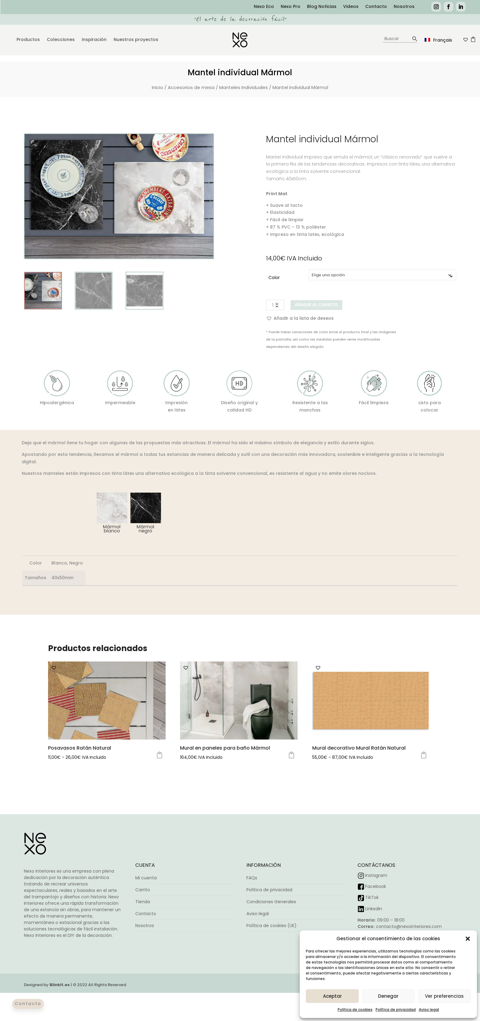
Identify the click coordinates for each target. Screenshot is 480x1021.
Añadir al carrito (316, 305)
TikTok (372, 897)
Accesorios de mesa (191, 87)
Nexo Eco (264, 6)
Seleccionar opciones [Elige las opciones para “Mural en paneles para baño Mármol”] (291, 755)
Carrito (142, 890)
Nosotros (404, 6)
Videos (350, 6)
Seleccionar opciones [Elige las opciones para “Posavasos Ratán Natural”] (159, 755)
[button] (468, 939)
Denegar (388, 996)
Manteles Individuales (243, 87)
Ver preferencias (444, 996)
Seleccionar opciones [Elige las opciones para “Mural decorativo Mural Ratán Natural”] (424, 755)
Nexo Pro (290, 6)
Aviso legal (429, 1009)
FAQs (251, 878)
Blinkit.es (60, 985)
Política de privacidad (396, 1009)
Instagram (376, 875)
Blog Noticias (321, 6)
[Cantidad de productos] (275, 305)
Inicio (157, 87)
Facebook (375, 886)
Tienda (142, 902)
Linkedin (373, 909)
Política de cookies (355, 1009)
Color (274, 277)
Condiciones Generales (271, 902)
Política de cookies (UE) (271, 925)
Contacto (376, 6)
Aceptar (332, 996)
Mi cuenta (146, 878)
